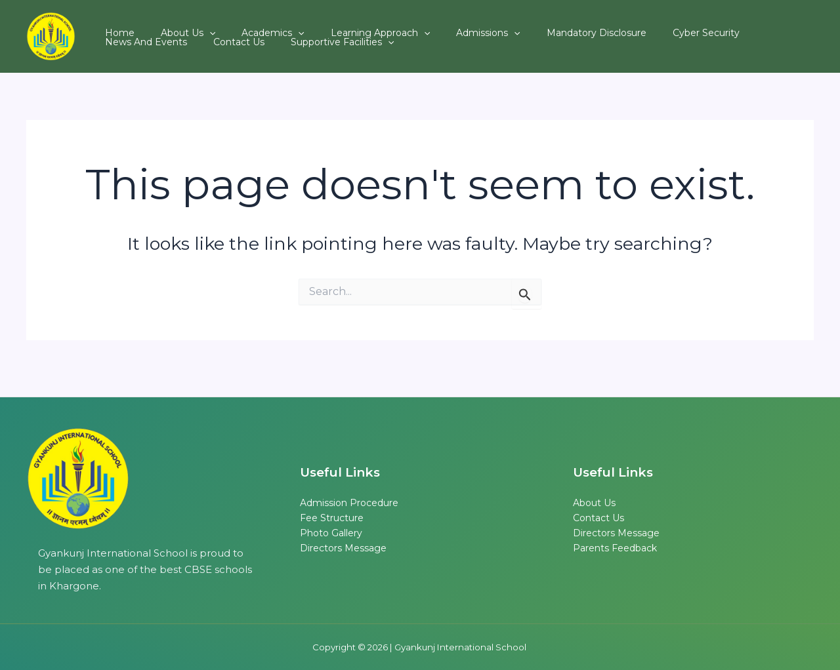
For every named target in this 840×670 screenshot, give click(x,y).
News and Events (708, 25)
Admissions (429, 25)
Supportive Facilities (214, 48)
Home (113, 25)
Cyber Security (620, 25)
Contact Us (124, 48)
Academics (240, 25)
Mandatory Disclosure (524, 25)
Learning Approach (334, 25)
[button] (190, 25)
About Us (168, 25)
